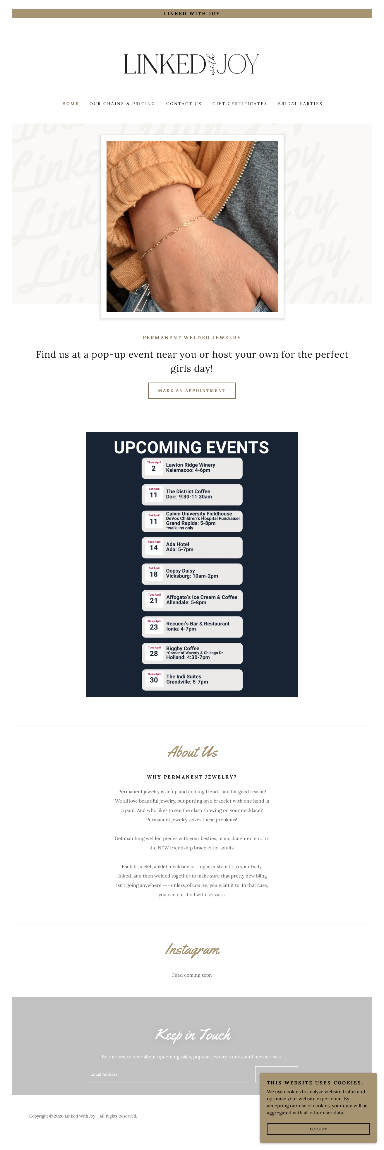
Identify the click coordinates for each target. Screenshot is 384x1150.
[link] (192, 63)
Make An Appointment (192, 390)
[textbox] (167, 1074)
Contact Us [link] (184, 103)
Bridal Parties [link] (300, 103)
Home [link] (70, 103)
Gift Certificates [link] (240, 103)
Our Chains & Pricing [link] (123, 103)
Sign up (276, 1074)
